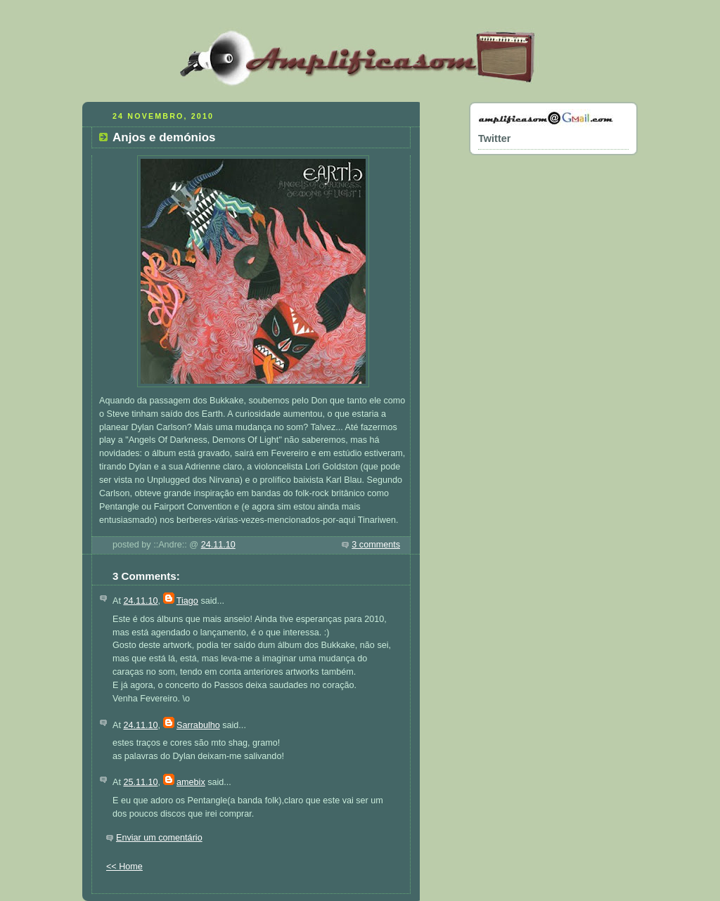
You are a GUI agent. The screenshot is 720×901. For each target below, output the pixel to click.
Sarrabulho (198, 725)
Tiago (187, 601)
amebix (190, 782)
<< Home (124, 866)
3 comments (376, 545)
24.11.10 (218, 545)
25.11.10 (140, 782)
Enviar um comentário (159, 838)
